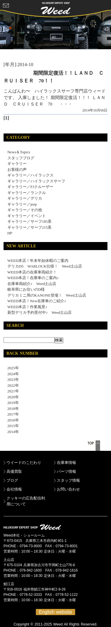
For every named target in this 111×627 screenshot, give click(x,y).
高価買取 (14, 471)
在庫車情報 (66, 462)
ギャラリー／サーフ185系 (29, 221)
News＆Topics (18, 152)
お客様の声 (17, 169)
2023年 (11, 379)
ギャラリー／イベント (26, 216)
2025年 (11, 368)
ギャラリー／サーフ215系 (29, 227)
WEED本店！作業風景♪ (27, 307)
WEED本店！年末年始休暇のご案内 (38, 260)
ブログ (12, 480)
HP (9, 233)
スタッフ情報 (68, 480)
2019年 (11, 402)
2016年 (11, 420)
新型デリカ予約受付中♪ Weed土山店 (39, 312)
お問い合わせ (68, 489)
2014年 (11, 431)
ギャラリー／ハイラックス (30, 175)
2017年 (11, 414)
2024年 (11, 374)
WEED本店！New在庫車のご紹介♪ (36, 301)
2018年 (11, 408)
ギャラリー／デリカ (24, 198)
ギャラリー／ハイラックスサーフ (36, 181)
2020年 (11, 397)
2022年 (11, 385)
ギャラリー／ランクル (26, 192)
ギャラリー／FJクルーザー (30, 186)
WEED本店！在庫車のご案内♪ (33, 278)
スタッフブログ (20, 158)
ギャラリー (17, 163)
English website (55, 612)
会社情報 (14, 489)
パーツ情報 (66, 471)
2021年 (11, 391)
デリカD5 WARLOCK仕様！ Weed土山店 (44, 266)
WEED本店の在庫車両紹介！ (32, 272)
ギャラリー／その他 (24, 210)
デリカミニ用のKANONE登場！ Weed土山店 (46, 295)
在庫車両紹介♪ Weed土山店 (32, 283)
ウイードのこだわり (24, 462)
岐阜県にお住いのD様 (26, 289)
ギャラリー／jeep (22, 204)
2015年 (11, 426)
